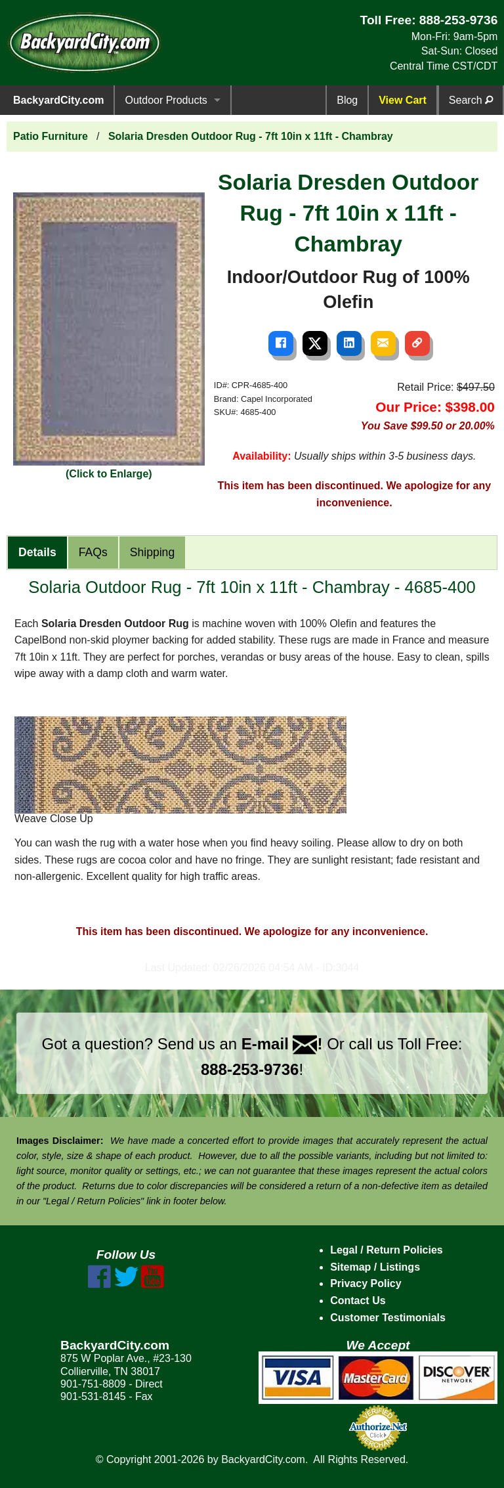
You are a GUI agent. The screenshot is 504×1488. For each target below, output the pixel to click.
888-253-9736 (458, 20)
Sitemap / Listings (375, 1267)
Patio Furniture (50, 136)
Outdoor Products (166, 100)
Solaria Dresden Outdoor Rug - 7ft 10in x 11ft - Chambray (250, 136)
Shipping (152, 552)
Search (471, 100)
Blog (347, 100)
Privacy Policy (366, 1283)
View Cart (403, 100)
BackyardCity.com (58, 100)
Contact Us (357, 1300)
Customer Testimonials (388, 1317)
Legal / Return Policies (386, 1250)
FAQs (93, 552)
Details (37, 552)
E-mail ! (282, 1044)
